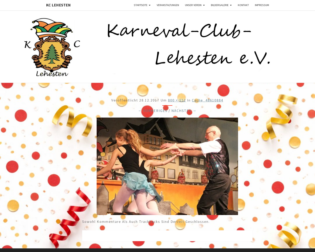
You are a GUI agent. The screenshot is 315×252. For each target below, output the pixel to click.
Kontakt (243, 5)
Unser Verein (193, 5)
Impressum (262, 5)
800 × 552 (177, 100)
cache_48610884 (207, 100)
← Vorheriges (152, 110)
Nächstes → (183, 110)
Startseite (140, 5)
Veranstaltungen (168, 5)
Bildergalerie (220, 5)
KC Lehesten (58, 4)
